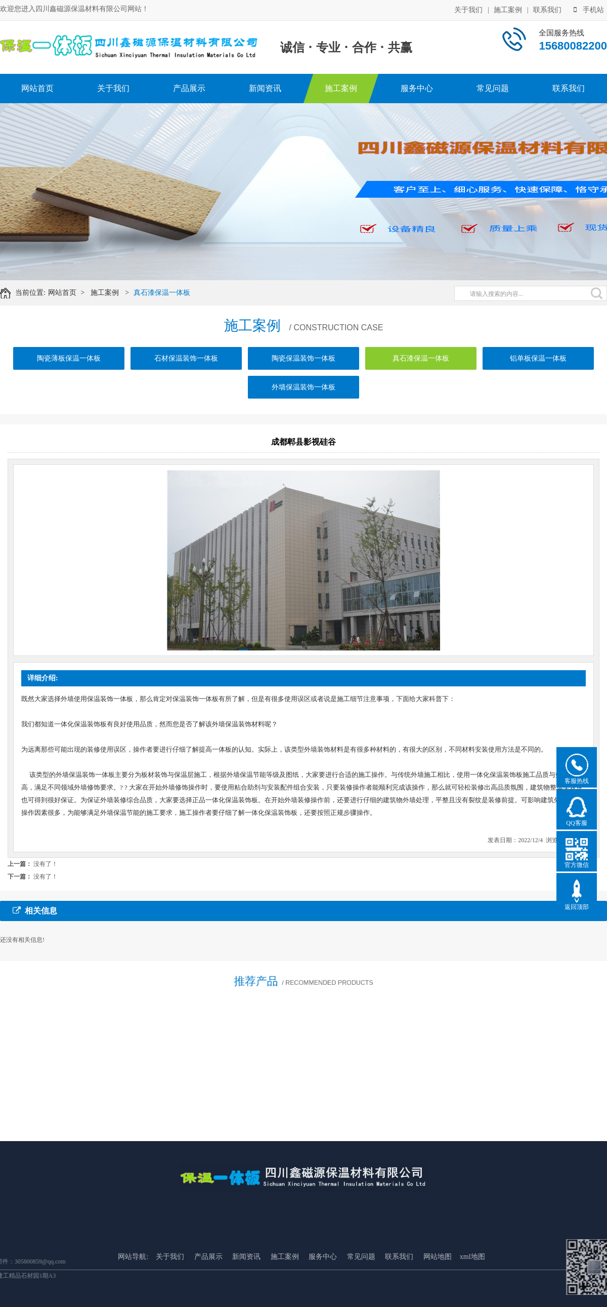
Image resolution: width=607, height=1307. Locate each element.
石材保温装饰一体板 (186, 370)
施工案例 (508, 9)
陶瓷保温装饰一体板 (303, 370)
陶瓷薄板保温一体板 (69, 370)
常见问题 (492, 88)
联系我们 (547, 9)
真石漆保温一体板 (169, 292)
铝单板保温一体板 (538, 370)
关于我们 (468, 9)
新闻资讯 (265, 88)
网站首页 (37, 88)
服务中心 (417, 88)
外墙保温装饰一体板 (303, 399)
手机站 (589, 9)
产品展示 (189, 88)
